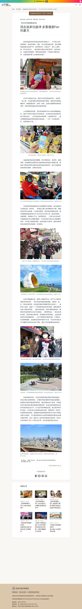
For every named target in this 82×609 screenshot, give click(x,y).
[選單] (80, 5)
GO (46, 1)
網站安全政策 (22, 592)
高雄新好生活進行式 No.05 (30, 9)
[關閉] (80, 1)
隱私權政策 (15, 592)
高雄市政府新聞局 (20, 588)
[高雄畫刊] (6, 5)
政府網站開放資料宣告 (33, 592)
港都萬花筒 (41, 471)
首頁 (13, 9)
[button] (76, 5)
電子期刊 (18, 9)
